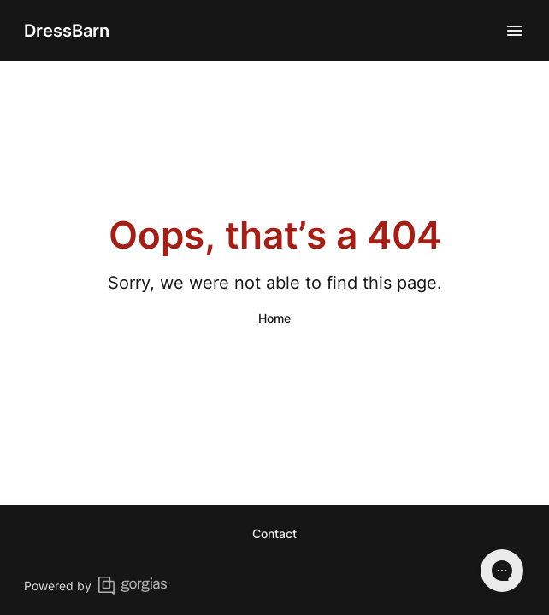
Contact (274, 533)
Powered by (95, 585)
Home (274, 318)
